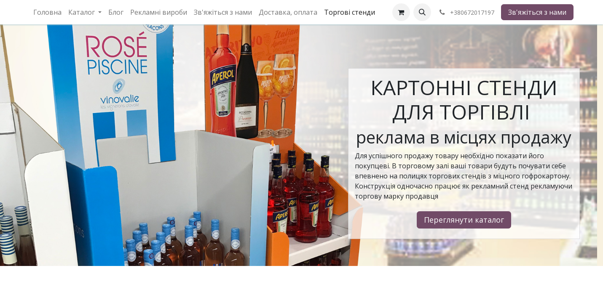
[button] (422, 12)
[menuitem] (47, 12)
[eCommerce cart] (401, 12)
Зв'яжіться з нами (537, 12)
